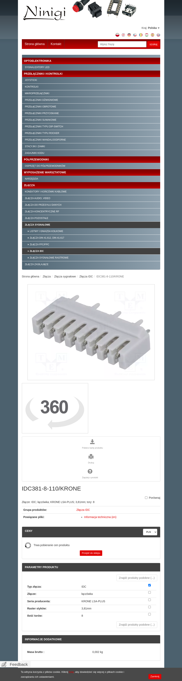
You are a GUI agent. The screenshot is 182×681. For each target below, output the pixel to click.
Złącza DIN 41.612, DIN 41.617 (47, 237)
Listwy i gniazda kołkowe (46, 231)
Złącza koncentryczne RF (42, 211)
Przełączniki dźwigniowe (41, 100)
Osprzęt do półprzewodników (45, 166)
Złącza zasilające (37, 264)
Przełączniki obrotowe (40, 106)
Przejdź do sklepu (91, 553)
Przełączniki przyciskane (42, 113)
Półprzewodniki (36, 159)
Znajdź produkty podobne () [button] (137, 577)
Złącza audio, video (37, 198)
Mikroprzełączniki (37, 93)
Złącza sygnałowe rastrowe (49, 257)
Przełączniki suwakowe (41, 120)
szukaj (153, 44)
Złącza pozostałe (36, 218)
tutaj (71, 671)
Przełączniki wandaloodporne (45, 139)
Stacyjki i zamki (35, 146)
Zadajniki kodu (34, 153)
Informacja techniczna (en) (100, 517)
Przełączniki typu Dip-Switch (44, 126)
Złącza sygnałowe (37, 224)
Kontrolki (31, 86)
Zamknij (154, 676)
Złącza (29, 185)
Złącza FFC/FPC (39, 244)
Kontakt (56, 44)
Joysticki (31, 80)
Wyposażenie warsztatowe (45, 172)
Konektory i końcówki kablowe (46, 191)
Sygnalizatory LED (37, 67)
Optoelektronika (37, 60)
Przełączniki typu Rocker (42, 133)
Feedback (19, 664)
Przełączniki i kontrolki (43, 73)
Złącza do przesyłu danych (43, 205)
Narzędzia (31, 178)
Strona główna (35, 44)
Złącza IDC (37, 251)
